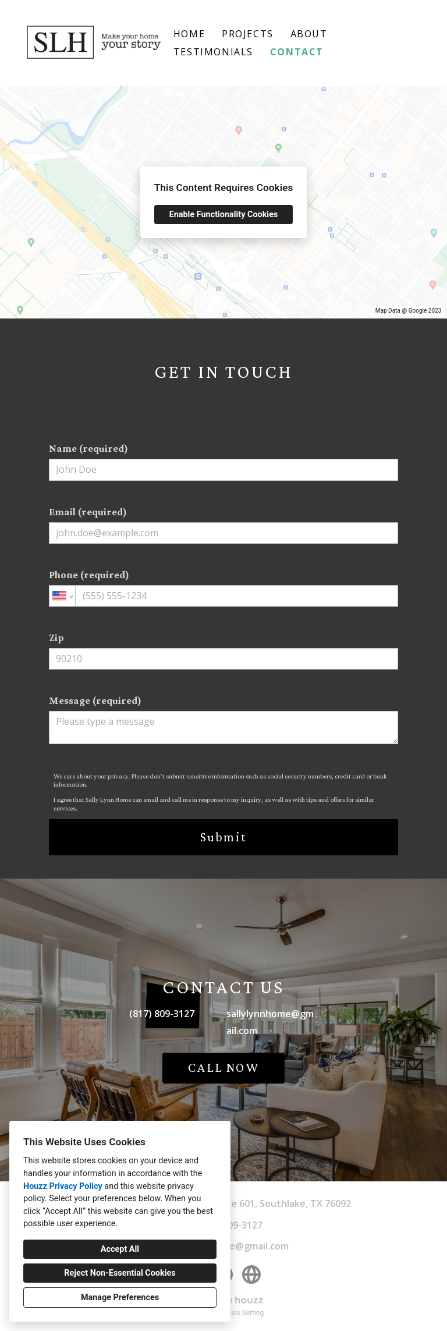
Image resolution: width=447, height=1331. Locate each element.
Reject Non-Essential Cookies (119, 1273)
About (309, 33)
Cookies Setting (239, 1313)
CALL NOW (223, 1067)
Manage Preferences (120, 1297)
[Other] (251, 1274)
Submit (223, 837)
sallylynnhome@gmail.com (270, 1022)
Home (189, 33)
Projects (248, 33)
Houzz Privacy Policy (62, 1186)
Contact (297, 51)
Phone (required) (223, 588)
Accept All (120, 1249)
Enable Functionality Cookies (223, 215)
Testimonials (213, 51)
